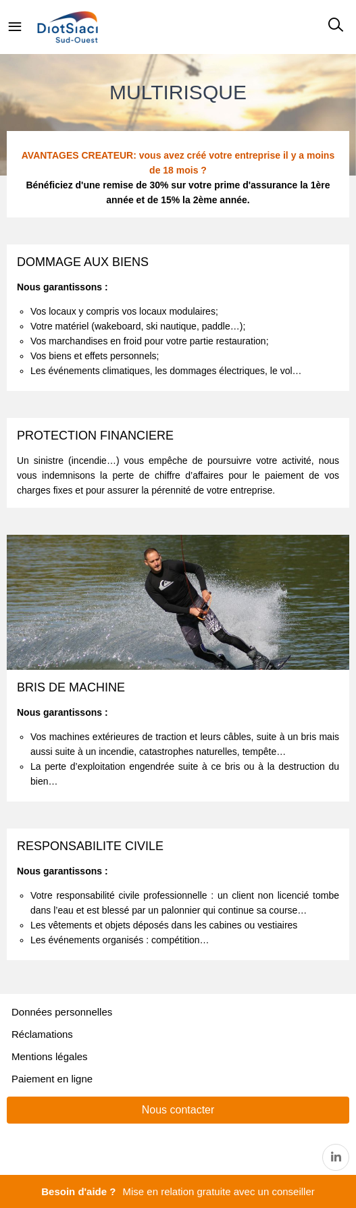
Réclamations (42, 1034)
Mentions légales (49, 1056)
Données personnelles (61, 1012)
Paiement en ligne (52, 1078)
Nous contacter (178, 1109)
